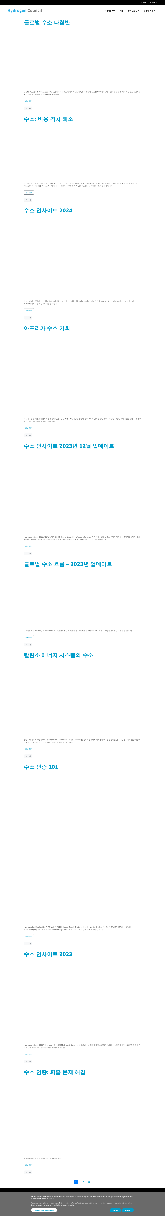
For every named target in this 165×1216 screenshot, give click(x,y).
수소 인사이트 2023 (48, 954)
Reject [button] (115, 1210)
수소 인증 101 (41, 766)
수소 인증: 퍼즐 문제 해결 (54, 1072)
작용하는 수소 (110, 11)
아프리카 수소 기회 (47, 328)
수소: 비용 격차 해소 (48, 118)
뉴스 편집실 (133, 11)
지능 (121, 11)
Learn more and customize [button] (44, 1210)
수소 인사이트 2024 (48, 210)
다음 (88, 1182)
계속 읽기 (28, 101)
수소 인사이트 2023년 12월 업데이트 (69, 445)
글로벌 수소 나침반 (47, 22)
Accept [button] (127, 1210)
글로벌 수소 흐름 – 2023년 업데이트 (68, 564)
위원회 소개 (149, 11)
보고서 (28, 108)
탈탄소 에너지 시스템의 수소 (58, 655)
